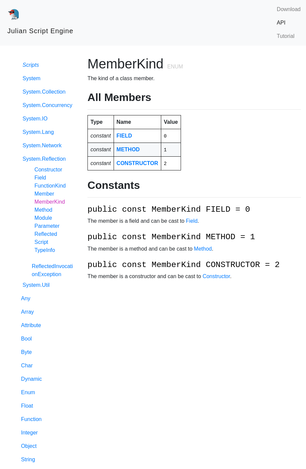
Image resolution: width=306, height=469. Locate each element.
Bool (26, 339)
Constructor (48, 169)
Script (41, 242)
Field (40, 177)
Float (27, 406)
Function (31, 419)
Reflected (46, 234)
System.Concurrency (46, 105)
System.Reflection (43, 159)
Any (25, 298)
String (28, 459)
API (281, 22)
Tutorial (286, 36)
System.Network (41, 145)
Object (29, 446)
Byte (26, 352)
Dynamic (31, 379)
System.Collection (43, 92)
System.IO (34, 118)
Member (44, 194)
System (31, 78)
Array (27, 312)
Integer (29, 432)
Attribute (31, 325)
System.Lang (37, 132)
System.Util (35, 285)
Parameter (47, 226)
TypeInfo (45, 250)
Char (27, 365)
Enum (28, 392)
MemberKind (50, 202)
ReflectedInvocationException (52, 270)
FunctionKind (50, 186)
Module (43, 218)
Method (43, 210)
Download (289, 9)
